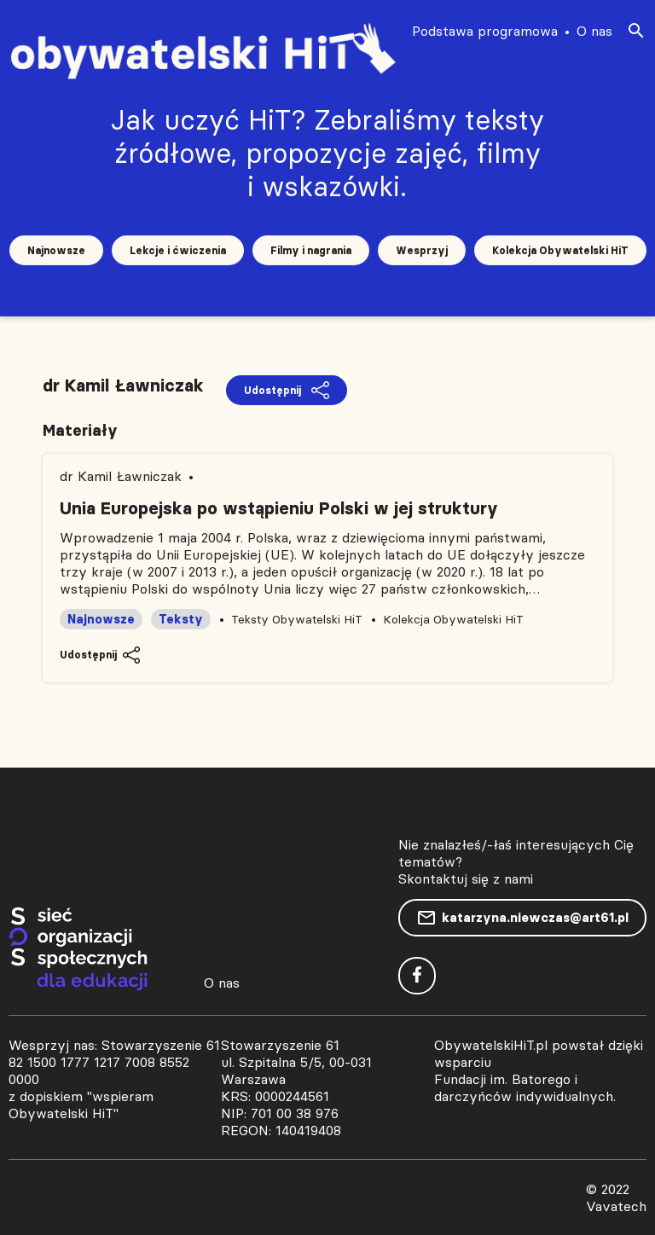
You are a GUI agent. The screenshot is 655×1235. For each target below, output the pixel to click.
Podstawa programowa (485, 30)
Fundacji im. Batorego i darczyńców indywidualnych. (525, 1087)
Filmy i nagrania (310, 250)
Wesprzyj (422, 250)
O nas (594, 30)
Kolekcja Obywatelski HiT (560, 250)
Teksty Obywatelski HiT (296, 619)
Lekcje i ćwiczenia (178, 250)
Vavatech (616, 1206)
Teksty (181, 619)
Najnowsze (56, 250)
